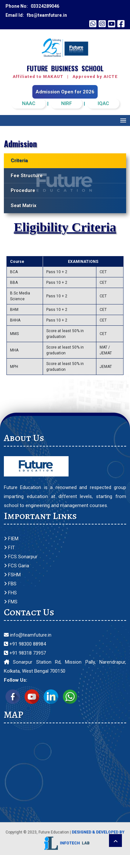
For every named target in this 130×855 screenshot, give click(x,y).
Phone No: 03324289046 (32, 6)
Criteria (19, 160)
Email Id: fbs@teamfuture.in (36, 15)
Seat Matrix (24, 205)
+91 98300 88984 (25, 644)
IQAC (103, 103)
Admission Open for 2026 (65, 92)
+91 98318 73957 (25, 653)
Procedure (23, 190)
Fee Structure (27, 175)
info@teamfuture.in (27, 635)
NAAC (28, 103)
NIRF (66, 103)
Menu (123, 120)
